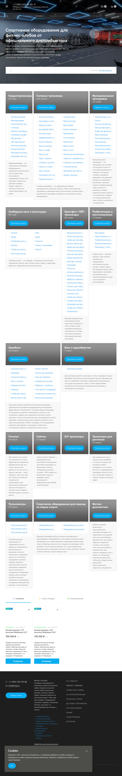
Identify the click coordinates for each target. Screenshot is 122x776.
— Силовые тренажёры (42, 719)
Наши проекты (73, 717)
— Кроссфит (38, 726)
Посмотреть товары (46, 107)
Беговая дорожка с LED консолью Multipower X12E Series (45, 631)
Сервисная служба (75, 690)
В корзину (18, 661)
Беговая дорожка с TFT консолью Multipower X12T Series (16, 631)
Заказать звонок (16, 695)
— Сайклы (37, 738)
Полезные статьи (74, 699)
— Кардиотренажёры (41, 716)
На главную (72, 681)
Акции (69, 712)
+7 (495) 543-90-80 (23, 4)
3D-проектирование (75, 694)
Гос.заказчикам (74, 708)
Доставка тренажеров (76, 703)
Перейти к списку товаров (104, 107)
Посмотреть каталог (18, 107)
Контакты (70, 721)
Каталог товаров (74, 685)
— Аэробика (38, 733)
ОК (12, 766)
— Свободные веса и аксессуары (45, 724)
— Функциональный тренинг (44, 721)
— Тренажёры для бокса (42, 736)
